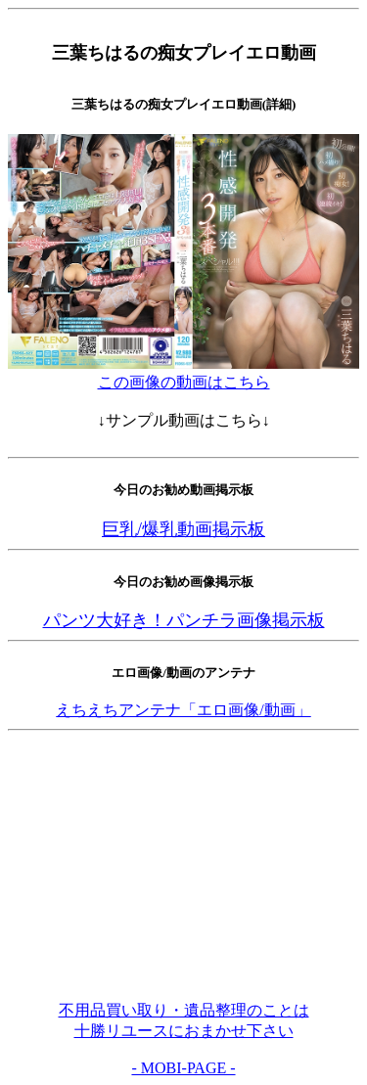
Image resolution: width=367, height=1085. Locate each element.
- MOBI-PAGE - (183, 1068)
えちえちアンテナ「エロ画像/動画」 (183, 709)
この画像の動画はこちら (184, 382)
